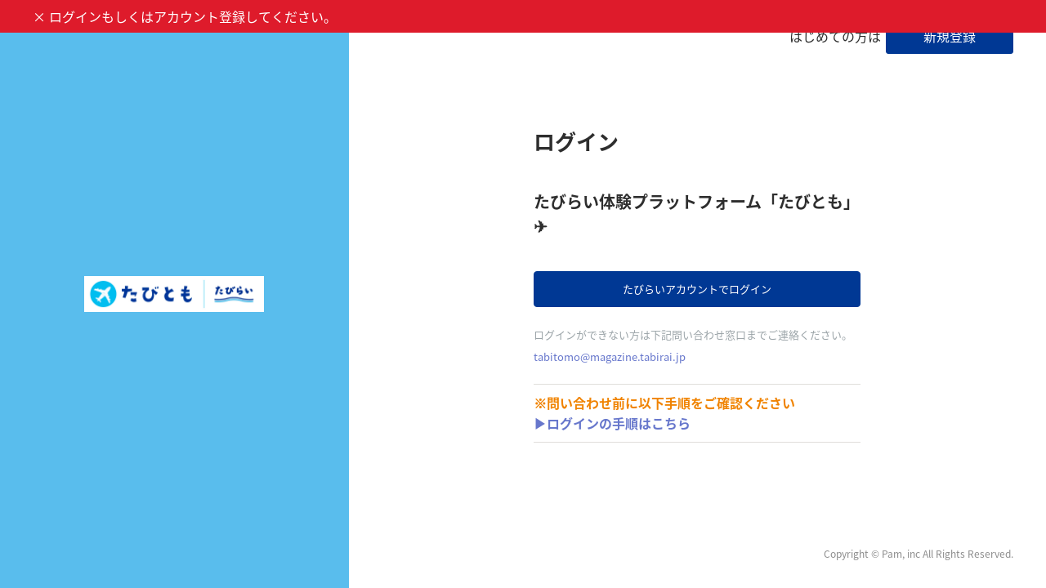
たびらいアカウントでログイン (697, 288)
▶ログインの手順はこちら (612, 423)
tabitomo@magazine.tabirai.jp (610, 356)
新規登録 (949, 36)
